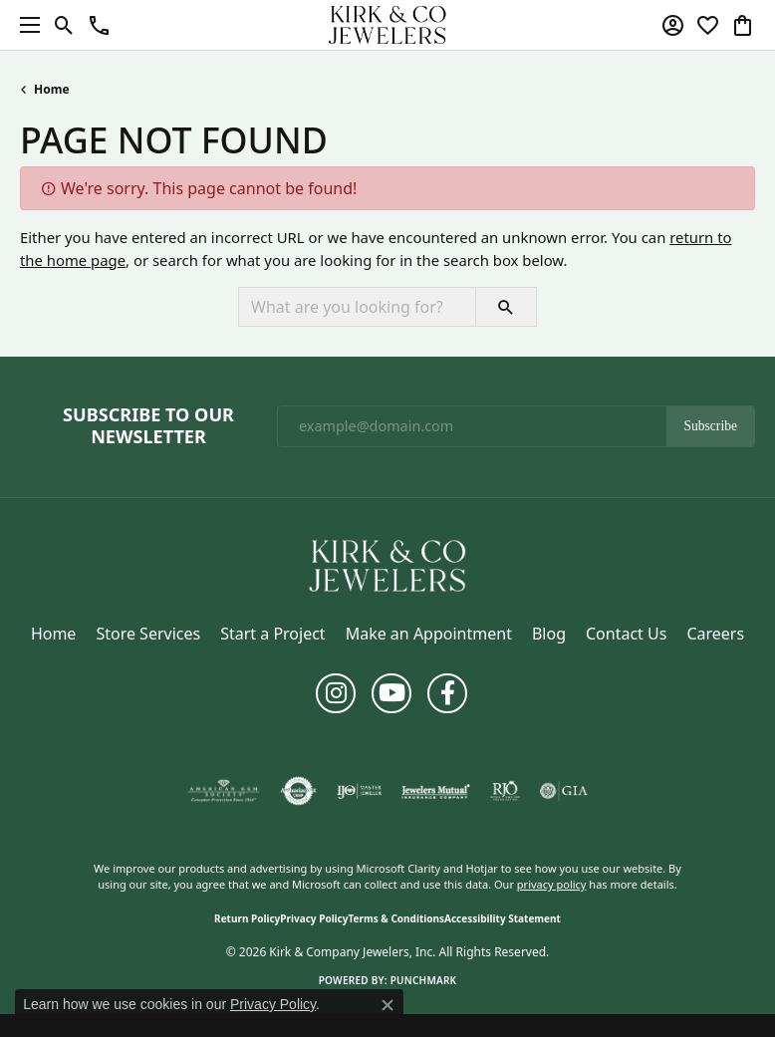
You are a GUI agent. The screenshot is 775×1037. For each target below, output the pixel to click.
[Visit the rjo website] (505, 791)
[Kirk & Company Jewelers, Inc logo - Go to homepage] (387, 25)
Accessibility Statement (502, 918)
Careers (715, 634)
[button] (64, 25)
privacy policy (552, 884)
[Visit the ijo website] (359, 791)
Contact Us (626, 634)
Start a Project (272, 634)
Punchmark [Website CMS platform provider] (423, 980)
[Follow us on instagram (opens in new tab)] (336, 693)
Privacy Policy (314, 918)
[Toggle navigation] (25, 25)
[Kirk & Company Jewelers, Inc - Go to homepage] (387, 564)
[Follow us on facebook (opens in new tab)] (447, 693)
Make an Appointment (429, 634)
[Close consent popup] (387, 1005)
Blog (549, 634)
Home (52, 89)
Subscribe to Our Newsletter (148, 425)
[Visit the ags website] (224, 791)
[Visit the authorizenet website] (298, 791)
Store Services (148, 634)
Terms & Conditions (396, 918)
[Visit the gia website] (564, 791)
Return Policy (247, 918)
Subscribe (710, 425)
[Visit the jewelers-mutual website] (435, 791)
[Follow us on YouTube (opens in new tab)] (391, 693)
